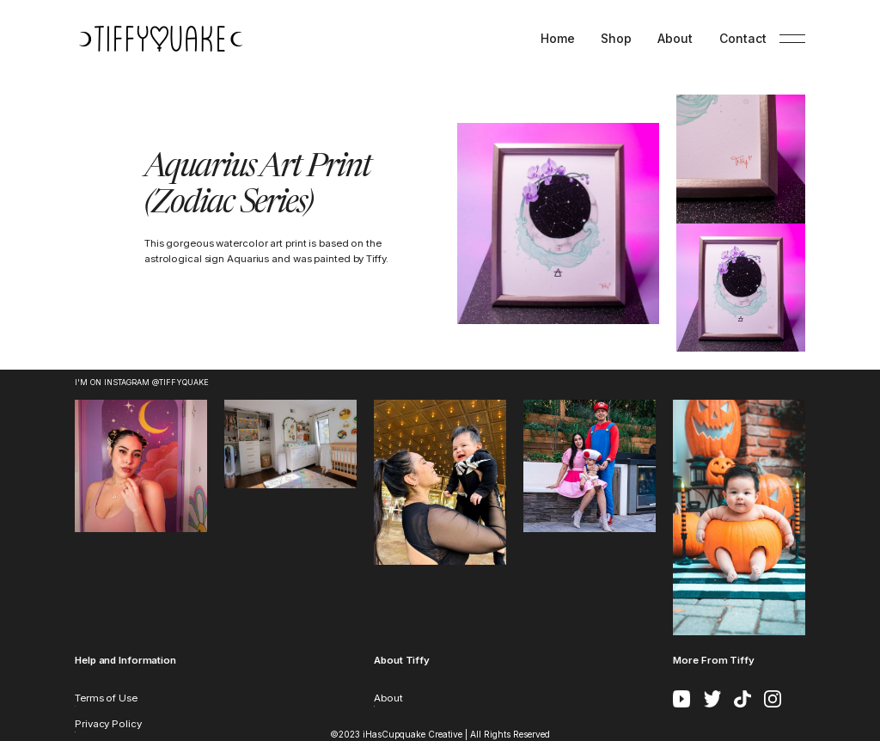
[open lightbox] (557, 223)
